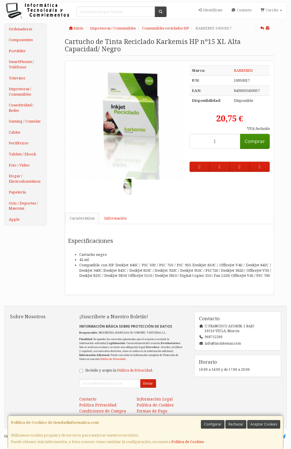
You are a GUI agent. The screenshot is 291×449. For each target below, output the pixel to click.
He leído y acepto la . (119, 370)
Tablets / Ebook (22, 154)
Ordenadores (20, 29)
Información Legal (155, 399)
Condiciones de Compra (102, 411)
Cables (14, 132)
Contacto (241, 10)
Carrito (271, 10)
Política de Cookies (187, 442)
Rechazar (235, 424)
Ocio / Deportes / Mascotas (23, 206)
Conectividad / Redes (21, 108)
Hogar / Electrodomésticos (24, 179)
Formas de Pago (152, 411)
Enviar (148, 383)
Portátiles (17, 51)
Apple (14, 219)
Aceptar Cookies (263, 424)
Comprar (255, 141)
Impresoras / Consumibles (20, 91)
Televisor (17, 78)
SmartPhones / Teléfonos (21, 64)
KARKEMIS (243, 70)
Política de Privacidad (112, 359)
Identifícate (210, 10)
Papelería (17, 192)
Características (82, 218)
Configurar (212, 424)
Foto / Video (19, 165)
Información (115, 218)
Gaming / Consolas (24, 121)
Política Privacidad (98, 405)
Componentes (21, 40)
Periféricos (18, 143)
